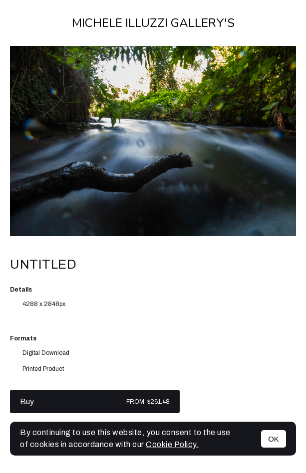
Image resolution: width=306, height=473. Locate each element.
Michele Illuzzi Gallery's (153, 23)
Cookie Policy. (172, 444)
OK (273, 439)
